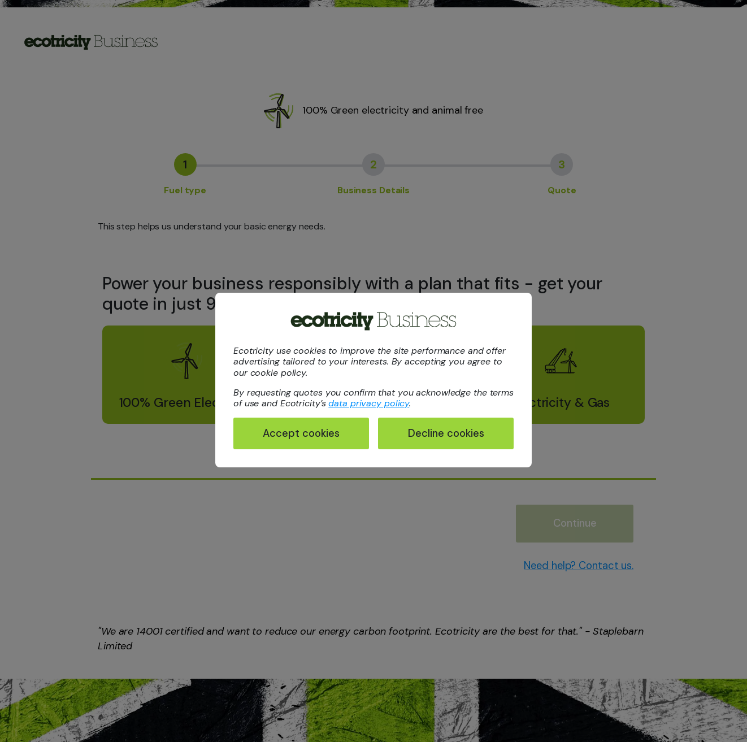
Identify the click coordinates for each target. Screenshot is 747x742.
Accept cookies (301, 433)
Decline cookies (446, 433)
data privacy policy (368, 403)
